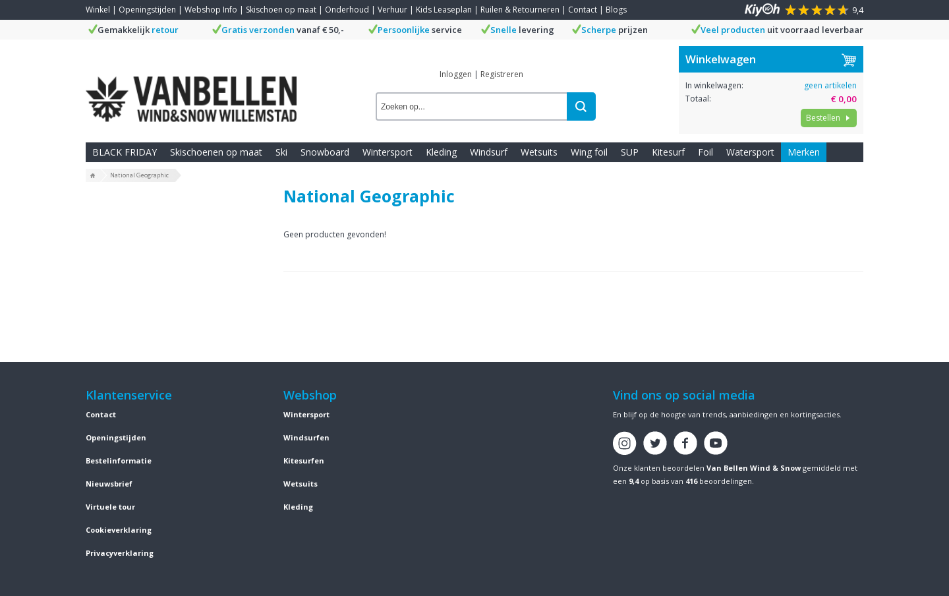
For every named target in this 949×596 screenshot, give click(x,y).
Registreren (501, 74)
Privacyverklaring (120, 553)
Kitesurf (668, 152)
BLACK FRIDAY (124, 152)
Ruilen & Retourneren (520, 9)
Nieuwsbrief (109, 484)
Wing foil (589, 152)
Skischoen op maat (281, 9)
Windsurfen (306, 437)
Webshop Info (211, 9)
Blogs (616, 9)
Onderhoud (347, 9)
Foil (705, 152)
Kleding (441, 152)
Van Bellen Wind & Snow (753, 468)
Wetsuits (539, 152)
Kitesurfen (303, 460)
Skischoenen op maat (216, 152)
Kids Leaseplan (444, 9)
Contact (582, 9)
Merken (804, 152)
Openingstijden (147, 9)
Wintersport (387, 152)
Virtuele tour (110, 507)
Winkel (98, 9)
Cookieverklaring (119, 530)
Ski (281, 152)
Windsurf (488, 152)
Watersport (750, 152)
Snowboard (325, 152)
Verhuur (392, 9)
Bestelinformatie (119, 460)
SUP (630, 152)
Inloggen (456, 74)
